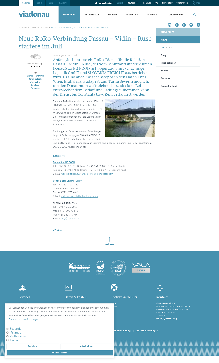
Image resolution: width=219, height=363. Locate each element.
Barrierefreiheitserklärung (118, 331)
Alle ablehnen (86, 346)
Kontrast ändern (104, 3)
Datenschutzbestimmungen (24, 319)
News (45, 28)
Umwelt (112, 14)
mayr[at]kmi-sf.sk (70, 219)
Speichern (32, 346)
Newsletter (167, 3)
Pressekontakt (169, 86)
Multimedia (18, 336)
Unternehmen (176, 14)
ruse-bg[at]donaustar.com (75, 174)
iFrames (15, 332)
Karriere (63, 3)
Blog (51, 3)
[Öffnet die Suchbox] (194, 14)
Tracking (15, 340)
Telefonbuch (182, 3)
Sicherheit (132, 14)
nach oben (109, 241)
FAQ (156, 3)
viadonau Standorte (165, 303)
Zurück (58, 230)
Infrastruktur (92, 14)
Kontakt (147, 3)
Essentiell (16, 328)
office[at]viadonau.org (166, 319)
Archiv (167, 47)
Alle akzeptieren (59, 353)
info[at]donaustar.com (101, 174)
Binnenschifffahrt (35, 76)
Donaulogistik (35, 79)
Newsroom (69, 14)
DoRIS (39, 3)
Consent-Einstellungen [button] (147, 331)
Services (35, 85)
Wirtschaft (153, 14)
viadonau (26, 3)
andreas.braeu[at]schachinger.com (79, 196)
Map (196, 3)
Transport (35, 88)
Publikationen (168, 63)
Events (164, 71)
